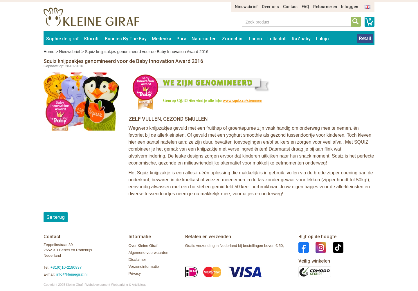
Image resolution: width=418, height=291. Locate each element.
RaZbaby (301, 38)
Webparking (119, 284)
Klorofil (92, 38)
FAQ (305, 6)
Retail (365, 38)
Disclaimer (137, 259)
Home (49, 51)
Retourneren (325, 6)
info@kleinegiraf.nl (71, 274)
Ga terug (55, 217)
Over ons (270, 6)
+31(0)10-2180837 (66, 267)
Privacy (135, 273)
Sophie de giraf (62, 38)
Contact (290, 6)
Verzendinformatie (144, 266)
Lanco (255, 38)
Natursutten (204, 38)
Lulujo (322, 38)
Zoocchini (233, 38)
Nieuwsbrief (246, 6)
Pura (181, 38)
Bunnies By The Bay (126, 38)
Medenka (161, 38)
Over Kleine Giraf (143, 245)
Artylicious (139, 284)
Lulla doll (277, 38)
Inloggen (349, 6)
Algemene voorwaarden (148, 252)
